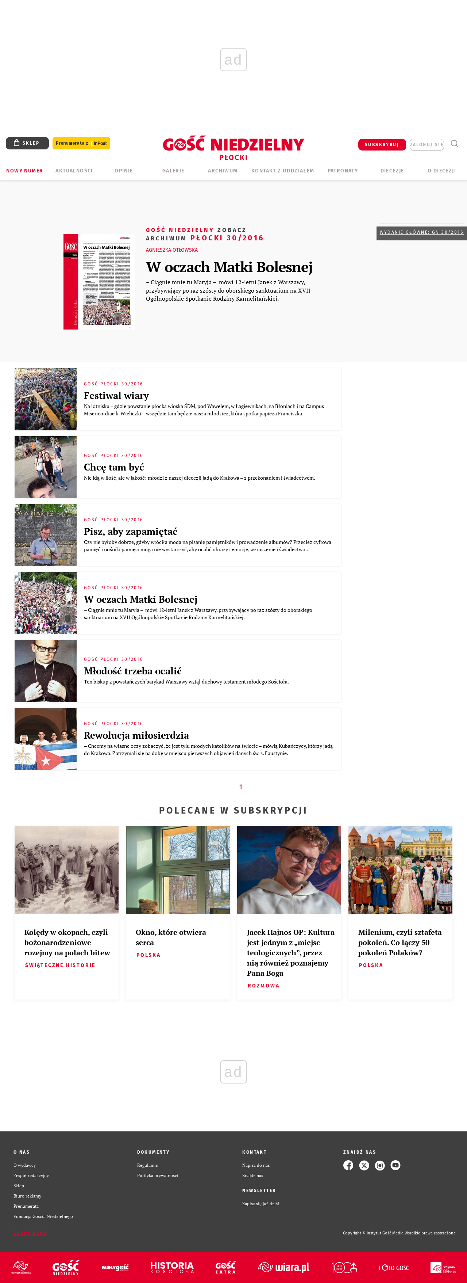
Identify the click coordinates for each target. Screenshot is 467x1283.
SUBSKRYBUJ (382, 144)
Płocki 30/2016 (205, 233)
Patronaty (343, 171)
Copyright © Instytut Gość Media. (374, 1233)
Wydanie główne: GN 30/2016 (422, 232)
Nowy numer (24, 171)
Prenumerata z (81, 143)
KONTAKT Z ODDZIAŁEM (282, 171)
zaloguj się (427, 144)
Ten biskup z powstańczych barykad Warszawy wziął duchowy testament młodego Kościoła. (187, 681)
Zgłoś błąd (30, 1233)
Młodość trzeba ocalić (133, 671)
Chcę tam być (114, 467)
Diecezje (392, 171)
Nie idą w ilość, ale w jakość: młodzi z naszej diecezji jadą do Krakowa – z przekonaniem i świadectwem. (200, 477)
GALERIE (173, 171)
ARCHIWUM (223, 171)
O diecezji (442, 171)
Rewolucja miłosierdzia (136, 735)
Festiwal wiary (116, 395)
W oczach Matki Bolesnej (229, 266)
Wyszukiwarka (454, 144)
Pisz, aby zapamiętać (130, 531)
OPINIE (124, 171)
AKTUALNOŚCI (74, 171)
